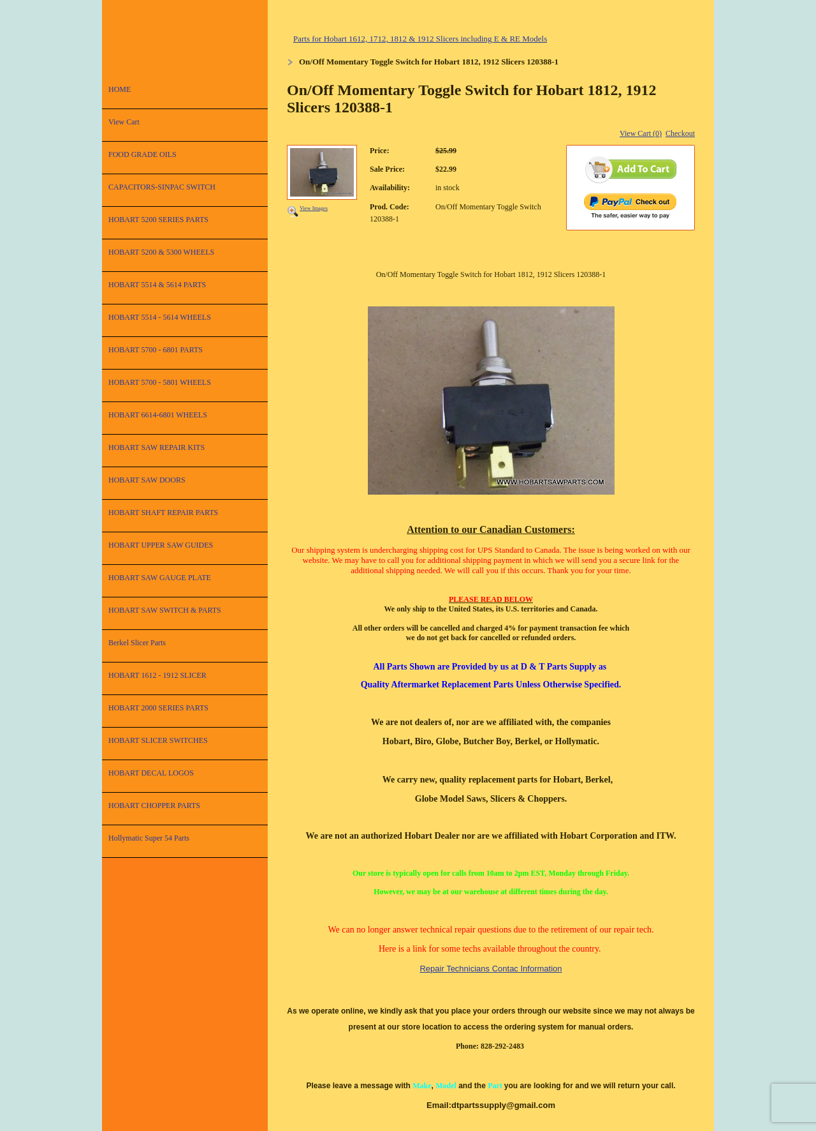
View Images (314, 208)
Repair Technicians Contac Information (490, 968)
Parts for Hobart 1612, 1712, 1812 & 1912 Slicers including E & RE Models (420, 38)
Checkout (680, 133)
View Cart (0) (641, 133)
